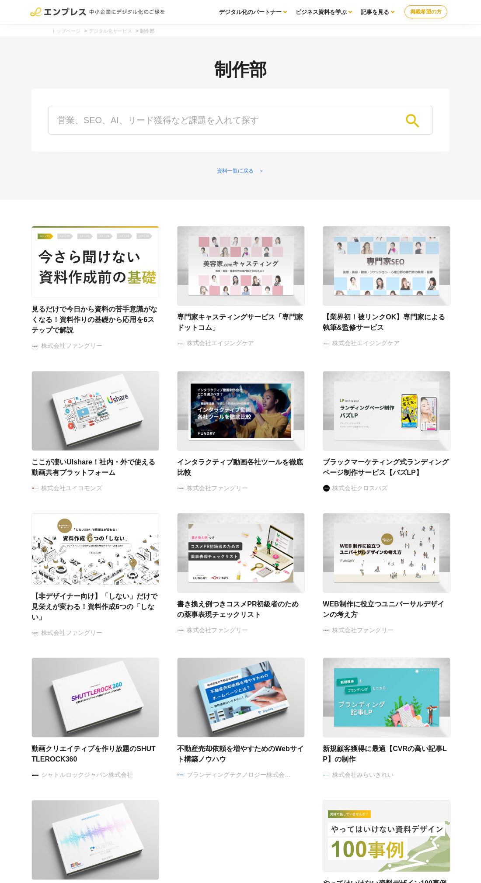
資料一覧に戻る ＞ (240, 171)
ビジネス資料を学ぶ (321, 12)
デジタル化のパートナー (250, 12)
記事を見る (375, 12)
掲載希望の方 (426, 12)
